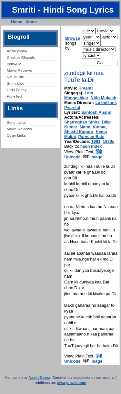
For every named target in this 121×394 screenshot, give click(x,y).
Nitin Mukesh (103, 97)
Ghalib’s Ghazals (21, 57)
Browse (72, 38)
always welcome (71, 383)
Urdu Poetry (16, 90)
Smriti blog (15, 83)
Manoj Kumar (93, 126)
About (31, 22)
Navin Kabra (39, 377)
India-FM (14, 64)
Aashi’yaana (17, 51)
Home (16, 22)
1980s (109, 141)
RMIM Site (15, 77)
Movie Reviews (19, 70)
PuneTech (15, 96)
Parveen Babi (91, 136)
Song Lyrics (16, 122)
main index (91, 146)
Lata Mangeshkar (78, 95)
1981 (95, 141)
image (93, 156)
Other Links (16, 135)
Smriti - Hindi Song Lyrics (63, 9)
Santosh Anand (96, 112)
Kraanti (85, 88)
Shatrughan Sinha (82, 122)
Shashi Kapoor (78, 131)
